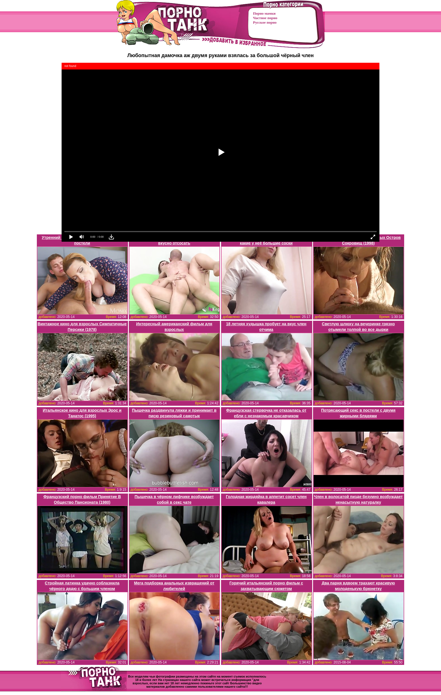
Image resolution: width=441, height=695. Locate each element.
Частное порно (265, 18)
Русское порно (265, 22)
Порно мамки (264, 13)
